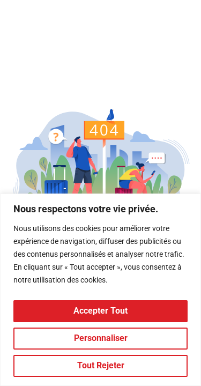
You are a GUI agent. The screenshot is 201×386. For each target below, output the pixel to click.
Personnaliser (101, 338)
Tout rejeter (100, 365)
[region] (100, 290)
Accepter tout (100, 311)
